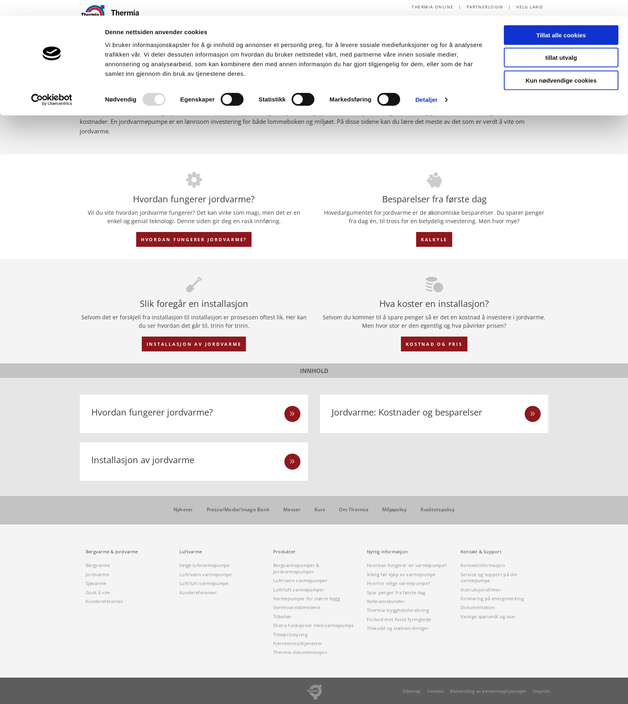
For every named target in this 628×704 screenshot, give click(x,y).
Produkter (284, 552)
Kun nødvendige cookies (561, 64)
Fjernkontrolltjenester (297, 643)
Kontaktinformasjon (483, 566)
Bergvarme (98, 566)
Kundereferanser (104, 601)
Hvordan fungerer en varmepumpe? (407, 566)
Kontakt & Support (481, 552)
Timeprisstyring (290, 634)
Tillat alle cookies (561, 19)
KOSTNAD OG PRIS (434, 344)
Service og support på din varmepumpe (489, 577)
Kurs (320, 509)
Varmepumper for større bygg (306, 598)
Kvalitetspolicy (438, 509)
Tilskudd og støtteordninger (398, 628)
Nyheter (183, 509)
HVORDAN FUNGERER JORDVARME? (194, 239)
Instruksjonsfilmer (481, 590)
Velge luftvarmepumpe (204, 566)
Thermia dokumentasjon (300, 653)
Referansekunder (386, 601)
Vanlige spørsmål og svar (488, 616)
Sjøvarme (96, 583)
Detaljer (426, 84)
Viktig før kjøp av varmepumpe (401, 574)
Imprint (541, 691)
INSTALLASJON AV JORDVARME (194, 344)
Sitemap (412, 691)
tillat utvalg (561, 42)
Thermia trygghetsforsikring (398, 610)
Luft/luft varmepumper (298, 590)
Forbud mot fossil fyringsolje (399, 619)
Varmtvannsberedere (296, 608)
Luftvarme (190, 552)
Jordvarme (97, 574)
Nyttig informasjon (387, 552)
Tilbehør (282, 616)
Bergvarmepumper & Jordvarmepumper (296, 569)
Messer (291, 509)
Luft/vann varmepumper (300, 580)
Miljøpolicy (394, 509)
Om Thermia (353, 509)
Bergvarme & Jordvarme (112, 552)
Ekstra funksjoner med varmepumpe (313, 625)
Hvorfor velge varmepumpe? (398, 583)
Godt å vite (98, 592)
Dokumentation (478, 608)
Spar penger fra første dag (396, 592)
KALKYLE (434, 239)
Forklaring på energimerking (492, 598)
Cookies (435, 691)
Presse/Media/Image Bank (238, 509)
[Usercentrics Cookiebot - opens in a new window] (52, 84)
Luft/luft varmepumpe (204, 583)
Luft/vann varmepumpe (205, 574)
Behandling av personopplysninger (488, 691)
